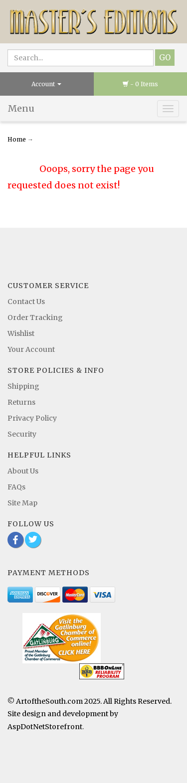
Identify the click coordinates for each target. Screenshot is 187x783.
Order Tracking (35, 317)
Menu (21, 108)
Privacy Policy (32, 418)
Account (46, 84)
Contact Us (26, 301)
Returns (21, 402)
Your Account (31, 349)
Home (17, 139)
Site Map (22, 502)
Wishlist (20, 333)
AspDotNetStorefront (44, 726)
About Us (22, 471)
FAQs (16, 486)
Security (21, 434)
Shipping (23, 386)
